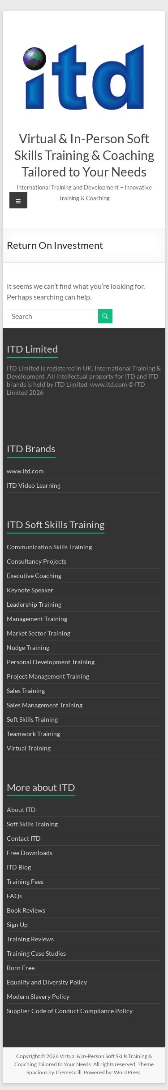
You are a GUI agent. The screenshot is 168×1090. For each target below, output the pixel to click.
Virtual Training (29, 748)
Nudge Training (28, 647)
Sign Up (17, 924)
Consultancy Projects (36, 561)
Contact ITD (24, 838)
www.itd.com (25, 471)
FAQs (14, 896)
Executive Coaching (34, 575)
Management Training (37, 618)
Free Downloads (29, 852)
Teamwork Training (33, 733)
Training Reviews (30, 939)
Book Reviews (26, 910)
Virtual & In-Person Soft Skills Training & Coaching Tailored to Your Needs (84, 155)
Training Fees (25, 881)
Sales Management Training (44, 705)
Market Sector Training (38, 633)
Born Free (20, 967)
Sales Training (26, 690)
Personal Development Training (51, 662)
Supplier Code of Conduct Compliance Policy (70, 1011)
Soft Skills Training (32, 719)
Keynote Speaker (30, 590)
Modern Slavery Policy (38, 996)
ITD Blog (19, 867)
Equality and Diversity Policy (47, 982)
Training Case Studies (36, 953)
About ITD (21, 809)
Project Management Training (48, 676)
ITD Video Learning (33, 485)
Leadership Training (34, 604)
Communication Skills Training (49, 547)
